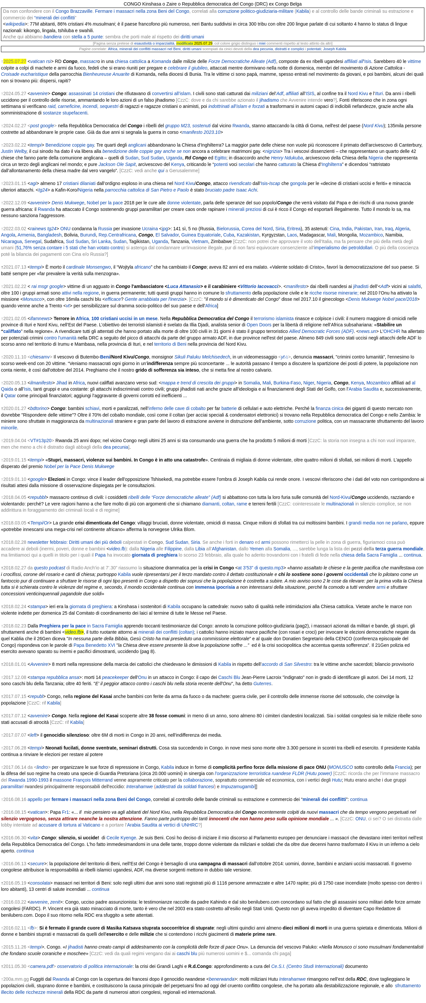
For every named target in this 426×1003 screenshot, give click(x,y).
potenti (221, 164)
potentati (314, 49)
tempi (35, 145)
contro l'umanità (60, 337)
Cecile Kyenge (121, 837)
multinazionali (100, 421)
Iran (378, 228)
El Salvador (167, 234)
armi (265, 542)
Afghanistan (224, 548)
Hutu (337, 780)
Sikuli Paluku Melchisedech (202, 356)
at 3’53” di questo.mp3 (261, 567)
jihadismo (269, 100)
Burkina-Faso (287, 382)
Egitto (220, 157)
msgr (43, 286)
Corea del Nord (257, 228)
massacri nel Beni (166, 49)
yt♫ (284, 356)
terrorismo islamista (273, 318)
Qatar (10, 395)
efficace (113, 299)
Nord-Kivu (340, 497)
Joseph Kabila (334, 49)
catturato (287, 164)
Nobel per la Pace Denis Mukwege (79, 466)
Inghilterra (332, 164)
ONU (65, 228)
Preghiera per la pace (62, 625)
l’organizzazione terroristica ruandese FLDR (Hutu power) (273, 773)
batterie (229, 408)
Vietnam (199, 241)
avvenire (39, 93)
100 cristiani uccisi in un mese (125, 318)
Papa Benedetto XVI (94, 645)
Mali (331, 234)
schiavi (92, 408)
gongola (298, 183)
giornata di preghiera (154, 555)
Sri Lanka (101, 241)
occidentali (356, 574)
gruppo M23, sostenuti (188, 125)
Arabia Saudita (364, 389)
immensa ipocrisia (215, 587)
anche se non (177, 151)
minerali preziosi (245, 209)
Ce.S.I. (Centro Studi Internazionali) (307, 966)
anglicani (137, 145)
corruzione (228, 11)
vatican (37, 61)
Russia (105, 228)
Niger (308, 382)
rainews (38, 228)
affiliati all (353, 61)
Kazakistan (248, 234)
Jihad (61, 382)
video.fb (117, 548)
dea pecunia (263, 49)
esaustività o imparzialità (154, 43)
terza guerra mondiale (399, 548)
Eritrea (294, 228)
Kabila (302, 11)
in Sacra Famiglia (104, 625)
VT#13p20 (41, 440)
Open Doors (259, 324)
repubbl (38, 497)
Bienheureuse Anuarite (106, 74)
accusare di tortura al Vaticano (69, 825)
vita (33, 837)
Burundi (88, 234)
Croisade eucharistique (25, 74)
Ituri (379, 93)
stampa (37, 606)
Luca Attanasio (183, 286)
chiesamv (40, 356)
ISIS (310, 93)
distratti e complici (289, 49)
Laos (292, 234)
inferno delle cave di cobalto (177, 408)
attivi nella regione (80, 293)
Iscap (274, 183)
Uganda (174, 157)
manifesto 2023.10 (201, 132)
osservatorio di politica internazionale (95, 966)
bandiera (53, 36)
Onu (142, 677)
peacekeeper (115, 677)
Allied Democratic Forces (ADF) (321, 331)
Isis (367, 61)
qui (161, 170)
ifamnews (40, 318)
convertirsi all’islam (171, 93)
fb (32, 928)
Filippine (173, 548)
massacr (88, 61)
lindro (42, 767)
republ (36, 696)
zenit (55, 902)
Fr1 (65, 812)
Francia (403, 767)
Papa (100, 555)
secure (37, 863)
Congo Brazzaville (74, 11)
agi (33, 183)
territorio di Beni (170, 344)
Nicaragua (11, 241)
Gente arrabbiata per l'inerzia (154, 299)
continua (412, 555)
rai (34, 286)
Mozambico (371, 234)
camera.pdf (41, 966)
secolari (246, 164)
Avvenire (39, 664)
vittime (414, 61)
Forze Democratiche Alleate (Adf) (242, 61)
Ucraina (150, 228)
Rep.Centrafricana (117, 234)
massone (62, 780)
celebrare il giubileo (187, 68)
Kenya (177, 164)
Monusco (32, 299)
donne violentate (184, 202)
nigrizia (272, 151)
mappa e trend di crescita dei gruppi (198, 382)
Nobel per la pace (105, 202)
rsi (48, 61)
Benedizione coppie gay (69, 145)
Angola (8, 234)
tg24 (42, 190)
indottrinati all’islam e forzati (236, 106)
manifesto (296, 286)
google (47, 125)
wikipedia (15, 24)
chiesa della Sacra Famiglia (369, 555)
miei (262, 43)
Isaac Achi (246, 190)
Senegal (33, 241)
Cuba (228, 234)
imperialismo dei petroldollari (343, 247)
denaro (246, 542)
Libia (200, 548)
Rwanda (240, 125)
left (33, 735)
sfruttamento (238, 293)
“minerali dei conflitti (54, 17)
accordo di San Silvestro (286, 664)
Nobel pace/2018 (399, 299)
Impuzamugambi (238, 786)
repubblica (57, 677)
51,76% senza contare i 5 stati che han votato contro (69, 247)
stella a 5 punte (87, 36)
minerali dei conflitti (135, 49)
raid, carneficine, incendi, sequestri (83, 106)
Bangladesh (49, 234)
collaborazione (198, 780)
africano (143, 267)
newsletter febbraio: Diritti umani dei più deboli (74, 542)
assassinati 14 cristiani (92, 93)
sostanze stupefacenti (65, 112)
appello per (89, 799)
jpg (165, 228)
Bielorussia (228, 228)
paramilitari (12, 786)
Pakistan (363, 228)
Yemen (256, 548)
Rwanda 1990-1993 (29, 780)
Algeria (402, 228)
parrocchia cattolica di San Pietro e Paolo (147, 190)
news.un (367, 331)
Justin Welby (14, 151)
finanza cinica (330, 408)
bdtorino (38, 408)
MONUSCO (341, 767)
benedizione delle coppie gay (132, 151)
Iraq (389, 228)
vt (68, 305)
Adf (279, 93)
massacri (329, 812)
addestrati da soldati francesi (185, 786)
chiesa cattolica (130, 61)
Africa (112, 49)
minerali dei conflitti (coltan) (166, 632)
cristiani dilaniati (79, 183)
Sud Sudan (152, 157)
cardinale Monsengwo (88, 267)
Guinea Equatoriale (201, 234)
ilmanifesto (41, 382)
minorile (9, 427)
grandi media (362, 522)
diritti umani (192, 36)
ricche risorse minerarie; (333, 293)
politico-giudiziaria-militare (267, 11)
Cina (334, 228)
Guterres (262, 683)
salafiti (414, 286)
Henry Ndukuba (287, 157)
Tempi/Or (39, 522)
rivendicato (240, 183)
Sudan (131, 157)
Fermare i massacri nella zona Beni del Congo (142, 11)
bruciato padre (220, 190)
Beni (105, 356)
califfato (12, 331)
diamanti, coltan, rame (224, 503)
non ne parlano (391, 522)
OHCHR (391, 331)
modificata (184, 43)
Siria (280, 228)
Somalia (251, 382)
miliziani (259, 93)
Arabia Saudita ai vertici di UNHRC (162, 825)
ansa (74, 677)
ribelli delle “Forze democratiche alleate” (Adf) (174, 497)
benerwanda (221, 979)
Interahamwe (139, 786)
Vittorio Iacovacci (259, 286)
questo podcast (49, 567)
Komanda (161, 61)
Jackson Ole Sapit (117, 164)
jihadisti (360, 286)
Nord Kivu (358, 93)
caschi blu (187, 953)
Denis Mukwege (68, 202)
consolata (40, 883)
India (346, 228)
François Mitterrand (93, 780)
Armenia (26, 234)
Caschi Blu (229, 677)
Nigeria (376, 157)
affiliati (292, 93)
